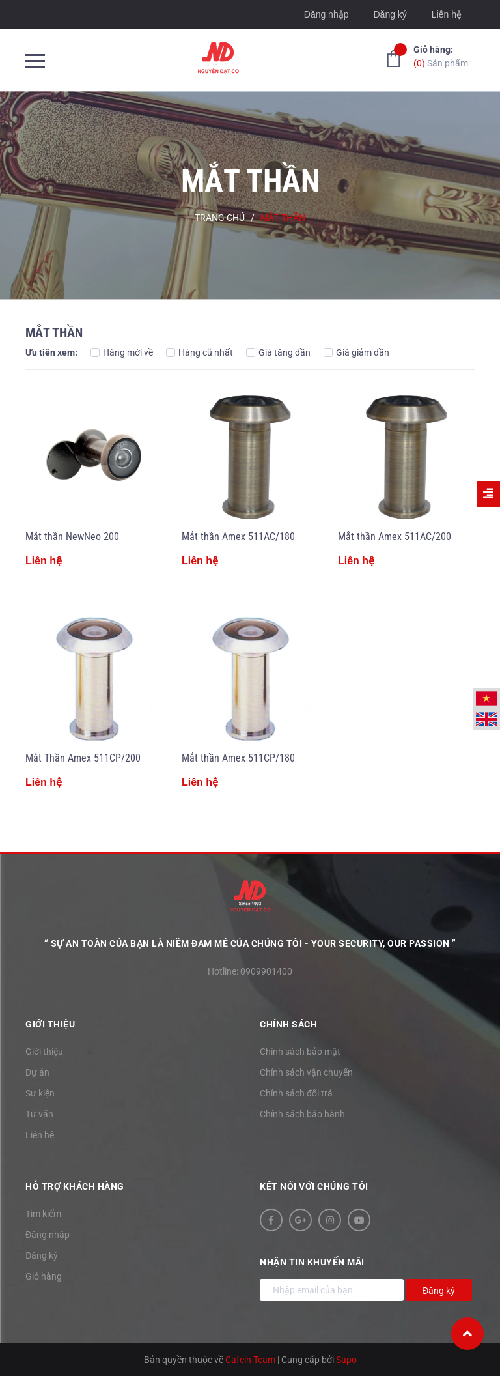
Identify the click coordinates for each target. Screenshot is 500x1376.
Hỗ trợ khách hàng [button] (74, 1186)
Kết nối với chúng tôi (314, 1186)
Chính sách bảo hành (302, 1114)
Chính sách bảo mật (300, 1051)
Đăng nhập (326, 14)
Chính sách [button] (288, 1024)
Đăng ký (389, 14)
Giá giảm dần (356, 352)
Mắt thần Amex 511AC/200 (394, 536)
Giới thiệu (44, 1051)
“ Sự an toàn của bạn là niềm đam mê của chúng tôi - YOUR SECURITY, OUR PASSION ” (250, 943)
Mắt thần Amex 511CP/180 (238, 758)
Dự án (37, 1072)
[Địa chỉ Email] (332, 1290)
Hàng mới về (121, 352)
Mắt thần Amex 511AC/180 (238, 536)
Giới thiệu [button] (50, 1024)
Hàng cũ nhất (199, 352)
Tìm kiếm (43, 1214)
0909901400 (266, 971)
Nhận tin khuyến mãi (312, 1262)
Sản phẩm (440, 55)
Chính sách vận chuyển (306, 1072)
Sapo (346, 1359)
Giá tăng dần (278, 352)
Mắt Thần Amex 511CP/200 (83, 758)
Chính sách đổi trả (296, 1093)
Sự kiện (40, 1093)
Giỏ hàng (43, 1276)
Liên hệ (447, 14)
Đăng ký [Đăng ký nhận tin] (439, 1290)
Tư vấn (39, 1114)
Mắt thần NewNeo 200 (72, 536)
